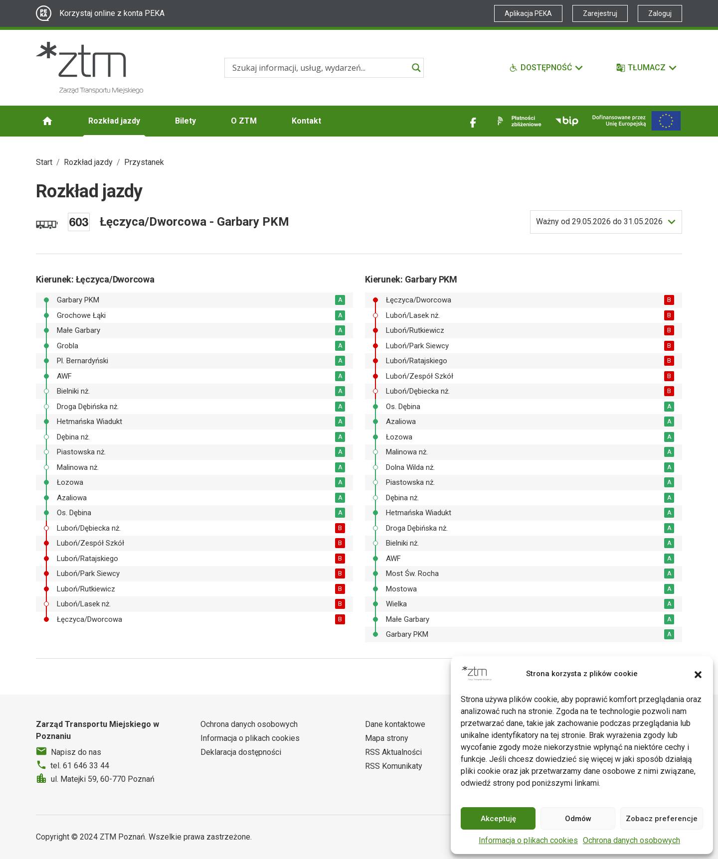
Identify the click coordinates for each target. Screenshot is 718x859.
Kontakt (306, 121)
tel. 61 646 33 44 (79, 765)
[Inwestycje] (636, 121)
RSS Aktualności (393, 752)
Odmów (578, 818)
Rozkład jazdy (114, 121)
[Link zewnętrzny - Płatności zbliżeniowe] (517, 121)
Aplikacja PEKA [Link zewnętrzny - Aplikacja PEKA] (528, 13)
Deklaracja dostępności (240, 752)
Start (44, 162)
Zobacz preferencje (662, 818)
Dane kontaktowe (395, 724)
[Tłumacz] (647, 67)
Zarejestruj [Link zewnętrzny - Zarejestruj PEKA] (600, 13)
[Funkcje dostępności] (546, 67)
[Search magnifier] (416, 68)
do (599, 222)
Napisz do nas (76, 752)
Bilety (185, 121)
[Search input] (319, 68)
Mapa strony (386, 738)
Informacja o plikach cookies (528, 840)
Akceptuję (498, 818)
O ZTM (244, 121)
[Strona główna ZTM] (89, 68)
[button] (698, 674)
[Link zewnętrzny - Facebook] (473, 121)
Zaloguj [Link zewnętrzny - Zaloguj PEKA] (660, 13)
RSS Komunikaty (393, 766)
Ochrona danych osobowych (631, 840)
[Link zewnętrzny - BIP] (566, 121)
